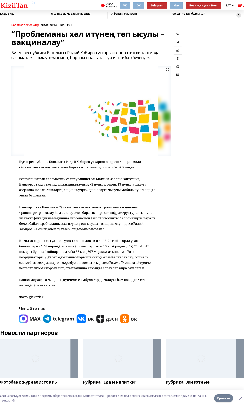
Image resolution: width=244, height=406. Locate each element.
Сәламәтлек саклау (25, 25)
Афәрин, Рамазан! (124, 13)
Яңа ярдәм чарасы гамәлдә (71, 13)
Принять (223, 398)
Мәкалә (7, 14)
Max (176, 5)
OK (138, 5)
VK (124, 5)
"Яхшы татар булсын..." (188, 13)
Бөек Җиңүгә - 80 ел (203, 5)
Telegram (157, 5)
